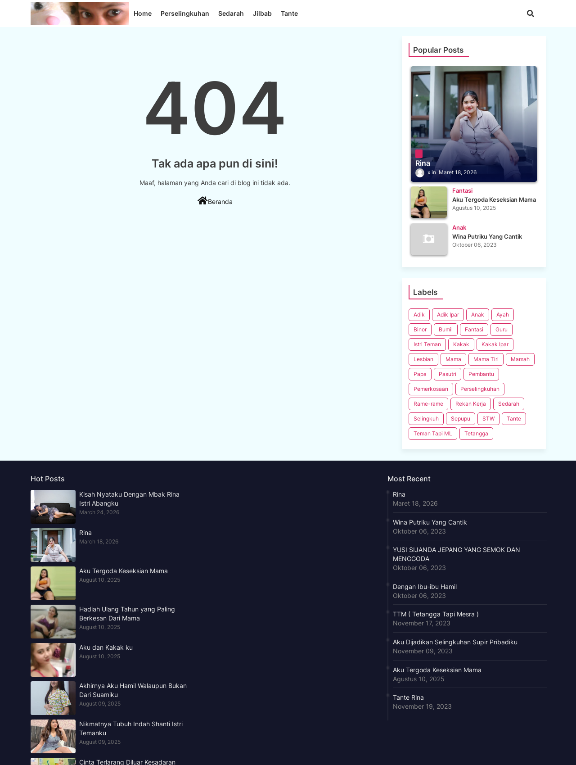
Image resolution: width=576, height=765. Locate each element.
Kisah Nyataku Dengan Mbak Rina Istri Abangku (129, 498)
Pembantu (481, 374)
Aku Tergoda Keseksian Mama (123, 571)
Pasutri (447, 374)
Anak (477, 314)
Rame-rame (428, 403)
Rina (85, 532)
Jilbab (262, 13)
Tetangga (476, 433)
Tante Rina (408, 697)
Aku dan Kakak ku (106, 647)
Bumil (446, 329)
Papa (420, 374)
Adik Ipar (448, 314)
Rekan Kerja (470, 403)
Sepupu (460, 418)
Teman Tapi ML (433, 433)
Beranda (215, 200)
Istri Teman (427, 344)
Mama (453, 359)
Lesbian (423, 359)
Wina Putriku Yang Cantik (430, 522)
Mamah (520, 359)
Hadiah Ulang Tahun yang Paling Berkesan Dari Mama (127, 613)
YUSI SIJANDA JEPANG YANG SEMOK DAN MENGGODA (456, 554)
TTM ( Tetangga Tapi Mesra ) (436, 614)
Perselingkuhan (185, 13)
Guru (501, 329)
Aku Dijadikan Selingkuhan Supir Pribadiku (455, 642)
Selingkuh (426, 418)
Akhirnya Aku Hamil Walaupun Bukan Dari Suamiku (133, 690)
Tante (289, 13)
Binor (420, 329)
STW (488, 418)
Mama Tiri (486, 359)
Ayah (502, 314)
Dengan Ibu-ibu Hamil (425, 586)
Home (143, 13)
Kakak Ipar (495, 344)
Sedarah (231, 13)
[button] (531, 14)
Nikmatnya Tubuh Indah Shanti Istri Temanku (131, 728)
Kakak (461, 344)
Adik (419, 314)
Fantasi (474, 329)
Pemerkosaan (431, 388)
